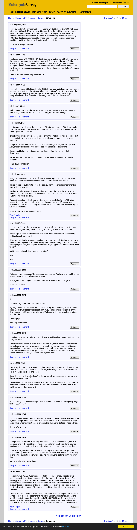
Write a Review (98, 3)
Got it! (125, 526)
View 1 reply (15, 215)
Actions (75, 49)
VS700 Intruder (29, 18)
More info (65, 527)
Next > (126, 18)
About (108, 3)
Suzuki (18, 18)
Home (11, 18)
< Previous (107, 18)
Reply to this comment (19, 48)
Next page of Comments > (68, 516)
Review (41, 18)
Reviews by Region (121, 3)
